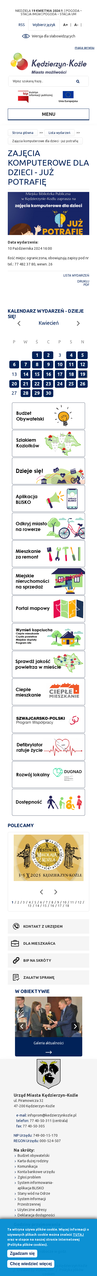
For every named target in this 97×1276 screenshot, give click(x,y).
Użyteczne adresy (32, 1210)
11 (71, 364)
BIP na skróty (37, 960)
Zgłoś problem (29, 1177)
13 (30, 905)
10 (59, 364)
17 (59, 374)
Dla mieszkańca (39, 943)
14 (25, 374)
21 (25, 383)
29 (37, 392)
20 (14, 383)
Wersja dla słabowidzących (53, 36)
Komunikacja (28, 1166)
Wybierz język (44, 25)
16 (48, 374)
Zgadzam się (22, 1254)
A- (76, 25)
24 (59, 383)
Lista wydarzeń (59, 132)
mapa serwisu (84, 47)
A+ (65, 25)
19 (82, 374)
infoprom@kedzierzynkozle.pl (52, 1115)
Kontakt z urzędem (43, 926)
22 (37, 383)
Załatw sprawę (38, 977)
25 (71, 383)
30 (48, 392)
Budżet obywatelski (33, 1155)
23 (48, 383)
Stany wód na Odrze (34, 1193)
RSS (22, 25)
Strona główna (22, 132)
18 (71, 374)
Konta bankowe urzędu (36, 1172)
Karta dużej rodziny (33, 1161)
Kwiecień (49, 323)
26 (82, 383)
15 (37, 374)
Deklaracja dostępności (36, 1215)
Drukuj (83, 281)
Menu (48, 114)
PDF (86, 284)
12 (82, 364)
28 (25, 392)
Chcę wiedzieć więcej (31, 1264)
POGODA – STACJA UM (59, 14)
